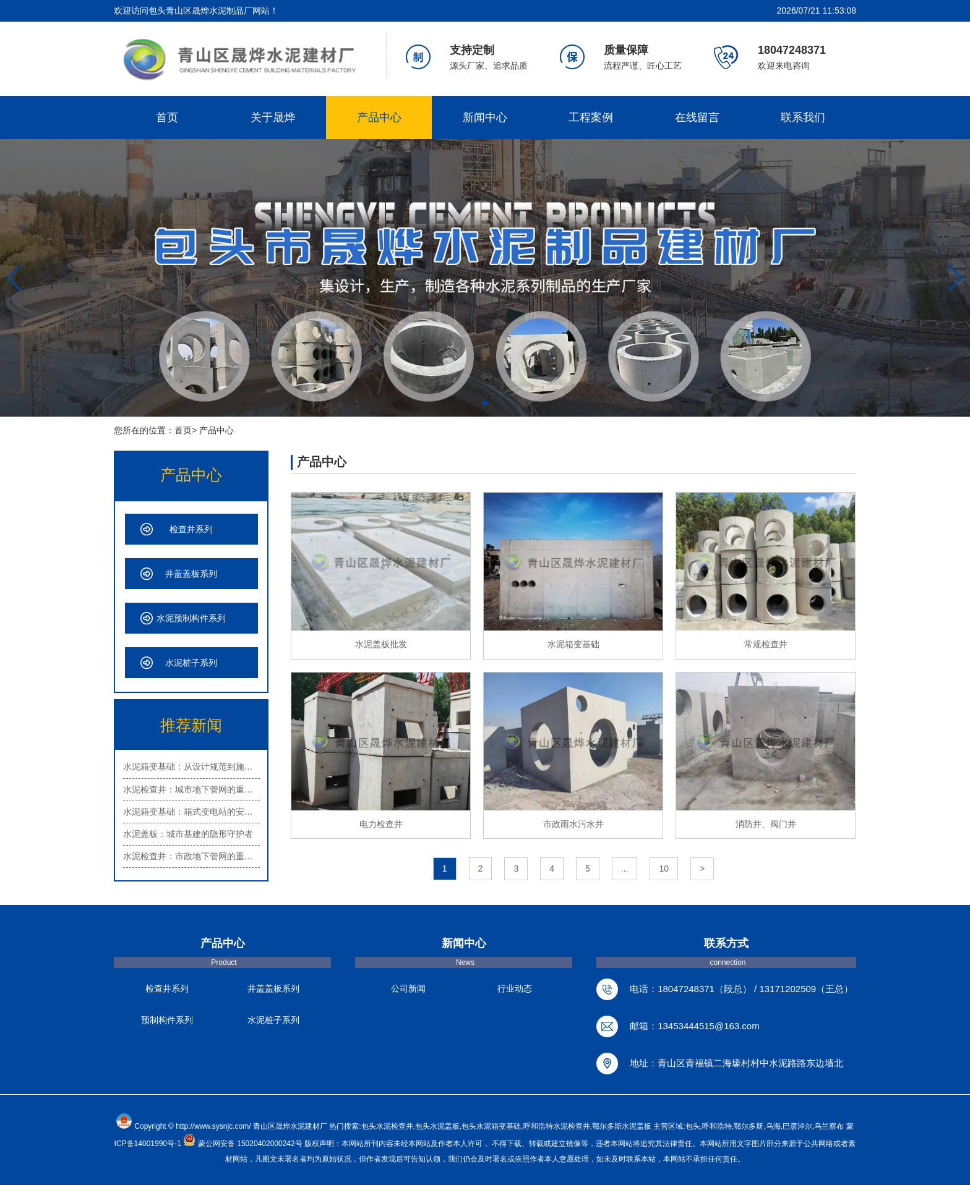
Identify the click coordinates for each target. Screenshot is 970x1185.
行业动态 (514, 988)
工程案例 (591, 117)
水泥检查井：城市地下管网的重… (188, 789)
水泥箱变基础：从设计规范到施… (188, 766)
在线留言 (697, 117)
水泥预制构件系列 (191, 618)
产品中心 (379, 117)
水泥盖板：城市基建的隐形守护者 (188, 834)
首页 (167, 117)
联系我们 (803, 117)
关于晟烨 (273, 117)
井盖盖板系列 (191, 574)
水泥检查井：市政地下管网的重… (188, 856)
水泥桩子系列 (191, 663)
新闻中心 (485, 117)
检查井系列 (191, 529)
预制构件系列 (167, 1020)
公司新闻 (408, 988)
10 (664, 868)
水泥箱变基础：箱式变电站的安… (188, 812)
